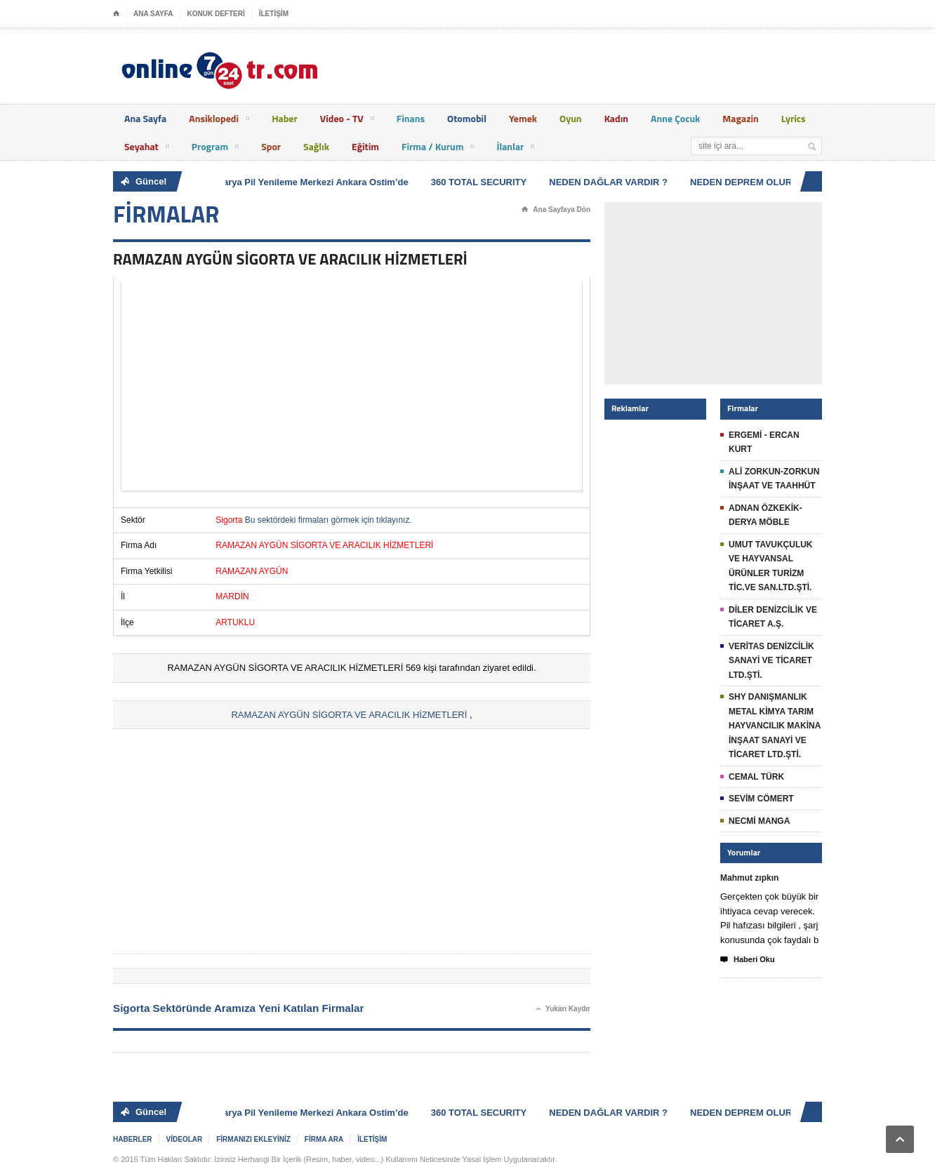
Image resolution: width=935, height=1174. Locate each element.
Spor (271, 146)
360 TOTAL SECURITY (480, 182)
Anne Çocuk (675, 118)
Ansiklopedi (219, 121)
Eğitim (365, 146)
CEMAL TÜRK (756, 777)
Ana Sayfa (145, 118)
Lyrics (793, 118)
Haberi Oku (747, 960)
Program (215, 149)
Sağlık (316, 146)
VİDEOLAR (184, 1139)
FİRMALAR (166, 214)
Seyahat (146, 149)
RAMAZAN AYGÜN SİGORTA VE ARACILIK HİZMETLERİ (349, 714)
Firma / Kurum (438, 149)
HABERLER (132, 1139)
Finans (411, 118)
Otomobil (466, 118)
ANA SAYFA (153, 14)
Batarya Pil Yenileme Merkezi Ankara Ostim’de (310, 182)
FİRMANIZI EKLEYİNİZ (253, 1139)
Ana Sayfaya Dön (556, 210)
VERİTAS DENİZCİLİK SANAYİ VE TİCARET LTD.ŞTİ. (771, 660)
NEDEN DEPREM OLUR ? (746, 182)
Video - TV (347, 121)
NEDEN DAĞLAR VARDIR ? (609, 182)
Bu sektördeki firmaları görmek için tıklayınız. (328, 520)
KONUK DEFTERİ (216, 14)
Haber (285, 118)
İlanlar (515, 149)
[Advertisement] (351, 386)
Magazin (740, 118)
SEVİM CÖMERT (761, 798)
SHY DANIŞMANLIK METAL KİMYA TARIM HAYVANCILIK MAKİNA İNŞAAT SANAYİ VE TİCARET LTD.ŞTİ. (775, 725)
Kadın (616, 118)
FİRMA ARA (324, 1139)
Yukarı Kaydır (563, 1009)
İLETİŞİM (274, 14)
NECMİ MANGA (759, 821)
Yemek (523, 118)
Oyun (570, 118)
